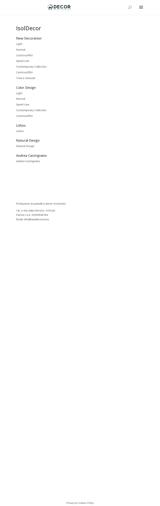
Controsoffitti (24, 55)
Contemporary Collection (31, 66)
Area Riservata (25, 261)
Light (19, 44)
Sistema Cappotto (27, 331)
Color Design (24, 294)
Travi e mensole (25, 78)
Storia (19, 239)
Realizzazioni (24, 248)
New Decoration (26, 281)
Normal (20, 49)
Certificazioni (24, 327)
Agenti (20, 252)
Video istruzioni (25, 336)
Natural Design (25, 146)
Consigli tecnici (25, 323)
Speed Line (22, 61)
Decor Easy (23, 285)
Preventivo (22, 257)
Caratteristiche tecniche (30, 318)
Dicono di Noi (24, 243)
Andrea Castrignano (28, 161)
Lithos (20, 131)
